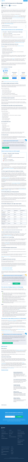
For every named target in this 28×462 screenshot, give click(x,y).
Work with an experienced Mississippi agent (18, 17)
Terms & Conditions (8, 458)
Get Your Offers (5, 147)
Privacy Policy (5, 458)
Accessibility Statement (4, 438)
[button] (7, 284)
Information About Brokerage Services (20, 458)
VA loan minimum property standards (7, 268)
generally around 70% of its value (19, 42)
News (18, 438)
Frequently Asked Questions (21, 433)
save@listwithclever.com (4, 433)
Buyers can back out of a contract (5, 256)
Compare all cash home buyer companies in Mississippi (11, 81)
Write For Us (3, 436)
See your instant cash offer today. (9, 23)
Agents (10, 435)
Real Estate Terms (20, 436)
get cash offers (17, 15)
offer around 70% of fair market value (9, 168)
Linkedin (12, 453)
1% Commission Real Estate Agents (5, 452)
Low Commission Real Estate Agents (5, 449)
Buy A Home (10, 433)
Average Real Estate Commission (20, 442)
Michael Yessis (14, 5)
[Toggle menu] (1, 1)
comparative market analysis (7, 235)
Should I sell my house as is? (6, 25)
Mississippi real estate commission (5, 330)
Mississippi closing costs (21, 329)
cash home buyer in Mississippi (12, 320)
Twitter (12, 450)
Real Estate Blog (20, 435)
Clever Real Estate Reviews (12, 436)
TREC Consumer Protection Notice (14, 458)
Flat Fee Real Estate (4, 454)
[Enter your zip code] (7, 283)
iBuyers (13, 58)
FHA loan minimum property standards (7, 267)
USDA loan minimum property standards (7, 269)
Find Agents (16, 283)
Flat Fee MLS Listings (20, 444)
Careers (2, 435)
